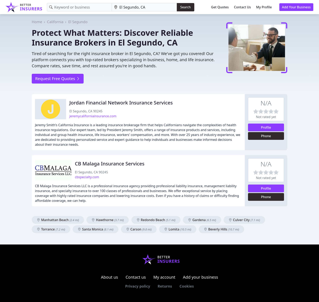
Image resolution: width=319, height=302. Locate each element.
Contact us (136, 277)
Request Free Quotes (57, 78)
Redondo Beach (156, 220)
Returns (165, 286)
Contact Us (242, 7)
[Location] (144, 7)
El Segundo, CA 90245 (86, 111)
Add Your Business (296, 7)
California (55, 21)
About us (109, 277)
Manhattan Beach (58, 220)
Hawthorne (108, 220)
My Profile (264, 7)
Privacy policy (137, 286)
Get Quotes (220, 7)
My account (164, 277)
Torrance (51, 229)
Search (185, 7)
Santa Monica (95, 229)
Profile (266, 127)
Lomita (177, 229)
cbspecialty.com (87, 177)
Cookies (186, 286)
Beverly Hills (221, 229)
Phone (266, 136)
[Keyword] (79, 7)
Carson (139, 229)
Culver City (244, 220)
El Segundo (78, 21)
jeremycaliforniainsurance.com (92, 116)
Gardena (202, 220)
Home (37, 21)
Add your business (200, 277)
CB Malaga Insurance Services (109, 163)
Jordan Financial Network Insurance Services (121, 102)
